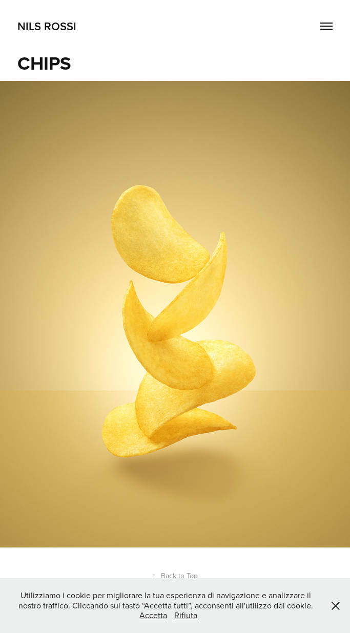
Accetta (153, 615)
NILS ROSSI (46, 26)
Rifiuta (185, 615)
